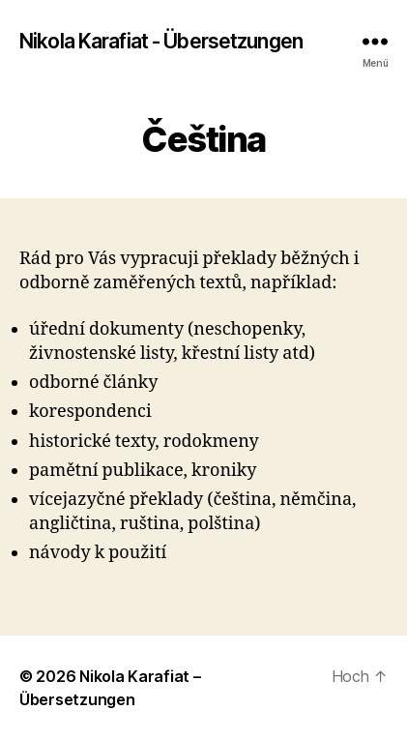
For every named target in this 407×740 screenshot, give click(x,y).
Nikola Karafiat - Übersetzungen (161, 41)
